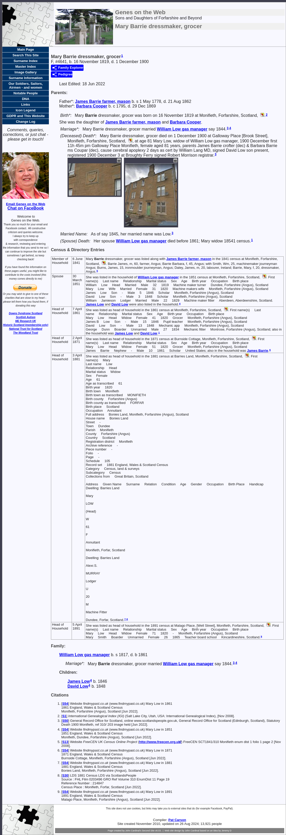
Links (25, 104)
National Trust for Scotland (25, 328)
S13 (65, 742)
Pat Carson (177, 820)
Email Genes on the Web (25, 204)
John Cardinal (192, 830)
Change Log (25, 122)
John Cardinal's (133, 830)
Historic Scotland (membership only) (25, 325)
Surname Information (26, 78)
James (95, 304)
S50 (65, 721)
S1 (64, 716)
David (119, 304)
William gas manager (182, 129)
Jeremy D (227, 830)
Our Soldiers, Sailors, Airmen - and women (26, 85)
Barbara (91, 106)
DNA (25, 99)
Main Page (25, 49)
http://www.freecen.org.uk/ (160, 742)
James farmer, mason (102, 101)
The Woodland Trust (25, 332)
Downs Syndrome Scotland (25, 313)
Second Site (148, 830)
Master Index (25, 66)
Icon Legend (26, 110)
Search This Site (25, 55)
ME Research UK (25, 321)
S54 (65, 704)
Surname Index (25, 61)
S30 (65, 775)
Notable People (25, 93)
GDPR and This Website (25, 116)
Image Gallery (25, 72)
